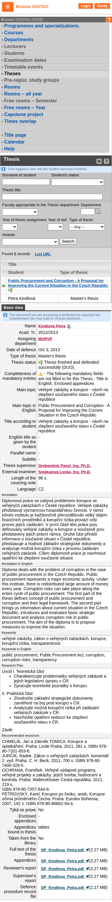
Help (9, 148)
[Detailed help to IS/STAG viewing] (106, 161)
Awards (8, 234)
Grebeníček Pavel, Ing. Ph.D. (64, 465)
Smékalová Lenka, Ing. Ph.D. (64, 472)
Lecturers (15, 46)
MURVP (45, 339)
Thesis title (11, 190)
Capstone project (23, 114)
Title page (15, 135)
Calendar (14, 141)
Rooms (12, 87)
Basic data (13, 307)
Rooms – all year (23, 93)
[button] (8, 7)
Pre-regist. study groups (31, 80)
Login (86, 6)
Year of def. (57, 220)
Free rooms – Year (24, 107)
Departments (18, 39)
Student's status (65, 175)
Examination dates (25, 60)
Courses (13, 32)
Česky (102, 6)
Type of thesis (81, 220)
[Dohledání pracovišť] (98, 212)
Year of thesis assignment (24, 220)
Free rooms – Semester (30, 100)
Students (14, 53)
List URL (43, 254)
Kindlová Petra (51, 326)
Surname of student (19, 175)
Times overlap (20, 121)
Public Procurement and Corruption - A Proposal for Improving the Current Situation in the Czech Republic (58, 283)
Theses (12, 73)
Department (91, 205)
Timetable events (23, 67)
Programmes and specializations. (42, 25)
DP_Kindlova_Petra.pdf (63, 850)
